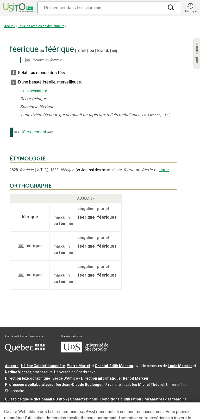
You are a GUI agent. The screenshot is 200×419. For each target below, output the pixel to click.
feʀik (82, 50)
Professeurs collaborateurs (29, 384)
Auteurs (11, 366)
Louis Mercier (180, 366)
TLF (41, 170)
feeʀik (103, 50)
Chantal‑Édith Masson (114, 366)
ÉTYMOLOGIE (28, 158)
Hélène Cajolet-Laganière (43, 366)
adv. (50, 132)
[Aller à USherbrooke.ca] (84, 351)
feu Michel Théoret (148, 384)
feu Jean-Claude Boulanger (79, 384)
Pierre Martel (78, 366)
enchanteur (37, 90)
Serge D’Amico (65, 378)
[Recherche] (101, 8)
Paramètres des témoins (165, 399)
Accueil (9, 26)
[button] (190, 8)
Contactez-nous (84, 399)
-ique (164, 170)
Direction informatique (101, 378)
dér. (17, 132)
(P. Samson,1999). (157, 115)
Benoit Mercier (136, 378)
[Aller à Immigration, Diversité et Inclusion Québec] (25, 351)
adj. (115, 51)
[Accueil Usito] (17, 8)
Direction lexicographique (27, 378)
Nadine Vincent (18, 372)
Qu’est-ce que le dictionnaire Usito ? (36, 399)
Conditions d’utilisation (120, 399)
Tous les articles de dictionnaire (41, 26)
